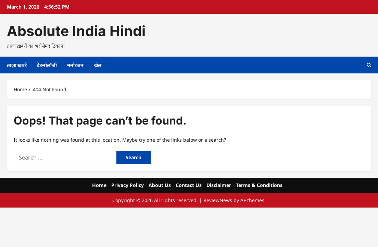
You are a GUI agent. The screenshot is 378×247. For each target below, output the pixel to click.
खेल (97, 65)
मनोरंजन (75, 65)
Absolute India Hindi (76, 30)
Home (99, 185)
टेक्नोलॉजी (47, 65)
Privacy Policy (127, 185)
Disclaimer (218, 185)
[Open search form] (369, 65)
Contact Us (189, 185)
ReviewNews (217, 200)
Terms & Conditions (259, 185)
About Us (160, 185)
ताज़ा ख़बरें (17, 65)
